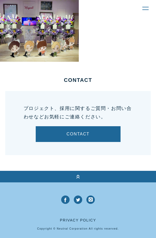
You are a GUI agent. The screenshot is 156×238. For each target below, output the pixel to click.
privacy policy (78, 220)
